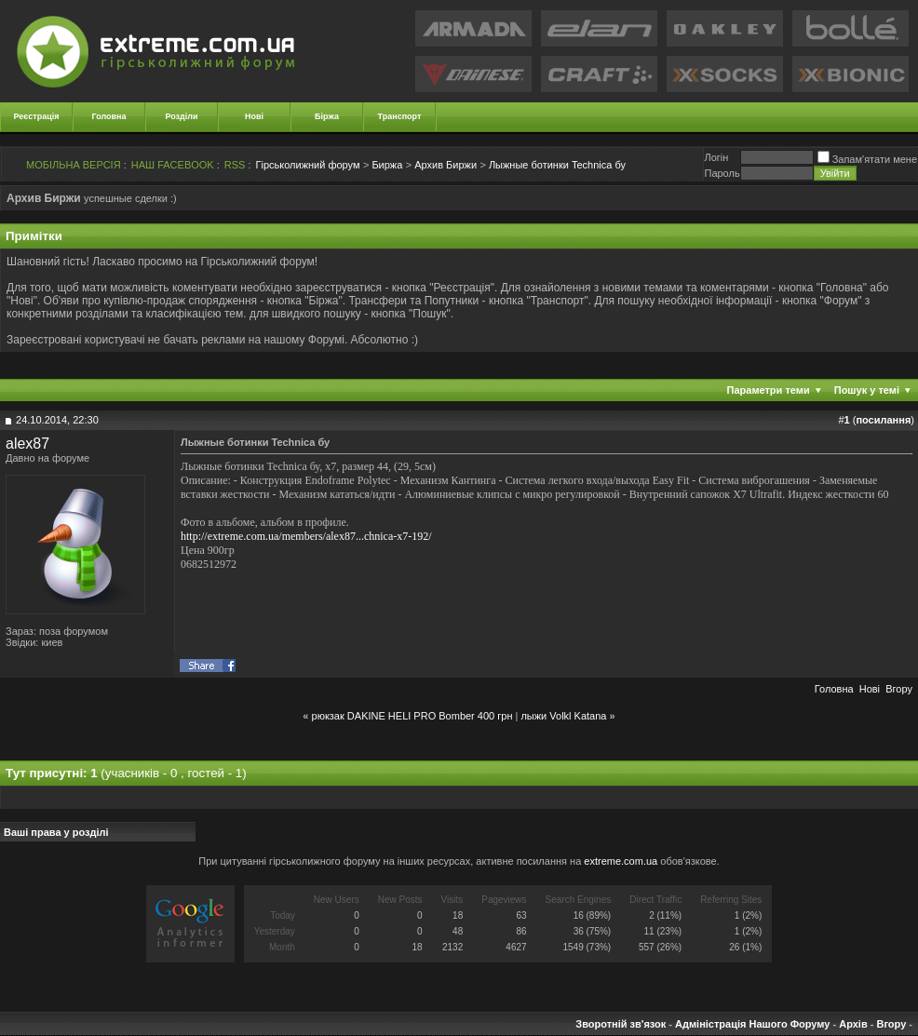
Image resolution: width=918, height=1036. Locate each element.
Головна (109, 116)
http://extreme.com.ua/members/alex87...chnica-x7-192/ (306, 536)
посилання (883, 419)
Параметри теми (768, 390)
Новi (869, 688)
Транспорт (400, 116)
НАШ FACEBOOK (172, 164)
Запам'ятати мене (867, 159)
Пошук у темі (866, 390)
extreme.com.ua (620, 861)
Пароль (721, 173)
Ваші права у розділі (56, 832)
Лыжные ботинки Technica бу (557, 164)
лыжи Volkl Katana (563, 715)
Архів (853, 1023)
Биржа (386, 164)
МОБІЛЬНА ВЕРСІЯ (73, 164)
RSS (235, 164)
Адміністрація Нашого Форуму (752, 1023)
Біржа (327, 116)
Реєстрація (37, 116)
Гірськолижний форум (308, 164)
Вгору (898, 688)
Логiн (716, 157)
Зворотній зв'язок (620, 1023)
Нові (254, 116)
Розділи (181, 116)
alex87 (27, 443)
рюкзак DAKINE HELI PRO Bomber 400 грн (412, 715)
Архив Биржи (445, 164)
